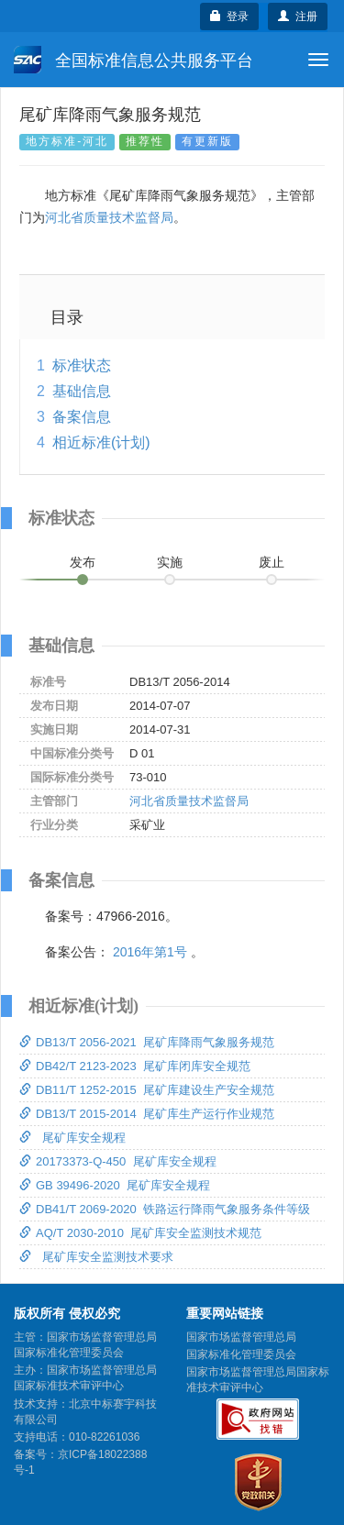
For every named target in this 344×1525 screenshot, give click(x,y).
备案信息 (81, 417)
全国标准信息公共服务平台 (133, 59)
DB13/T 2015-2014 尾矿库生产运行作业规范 (146, 1114)
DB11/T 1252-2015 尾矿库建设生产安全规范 (146, 1090)
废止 (271, 562)
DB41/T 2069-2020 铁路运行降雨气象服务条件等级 (164, 1209)
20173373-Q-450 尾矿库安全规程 (117, 1161)
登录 (230, 16)
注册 (297, 16)
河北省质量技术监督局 (109, 217)
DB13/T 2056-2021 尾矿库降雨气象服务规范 (146, 1042)
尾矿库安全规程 (72, 1137)
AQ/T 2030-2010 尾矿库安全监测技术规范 (140, 1233)
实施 (170, 562)
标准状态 (81, 365)
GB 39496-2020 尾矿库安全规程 (114, 1185)
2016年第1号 (150, 952)
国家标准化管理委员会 (241, 1354)
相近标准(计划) (101, 442)
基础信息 (81, 391)
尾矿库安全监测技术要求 (96, 1257)
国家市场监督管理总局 (241, 1337)
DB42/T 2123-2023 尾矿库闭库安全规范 (134, 1066)
